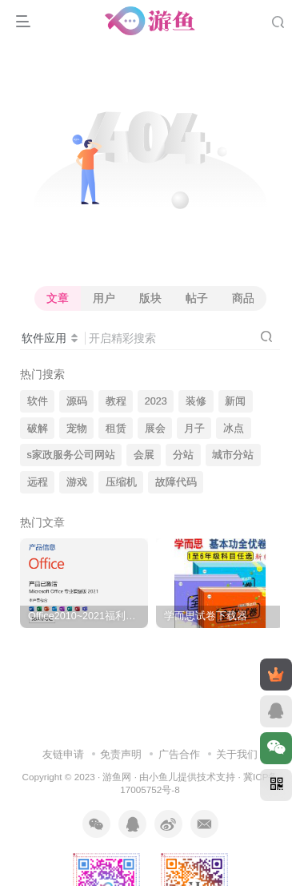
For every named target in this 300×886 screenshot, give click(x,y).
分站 (183, 455)
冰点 (233, 428)
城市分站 (233, 455)
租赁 (116, 428)
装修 (196, 401)
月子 (194, 428)
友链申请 (63, 754)
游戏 (76, 482)
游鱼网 (116, 776)
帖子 (197, 298)
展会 (155, 428)
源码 (76, 401)
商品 (243, 298)
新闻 (235, 401)
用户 (104, 298)
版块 (150, 298)
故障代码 (176, 482)
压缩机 (121, 482)
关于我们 (237, 754)
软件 (37, 401)
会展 (144, 455)
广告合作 (179, 754)
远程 (37, 482)
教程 (116, 401)
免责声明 (121, 754)
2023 (156, 401)
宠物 (76, 428)
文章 (57, 298)
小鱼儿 (163, 776)
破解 (37, 428)
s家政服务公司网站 (71, 455)
